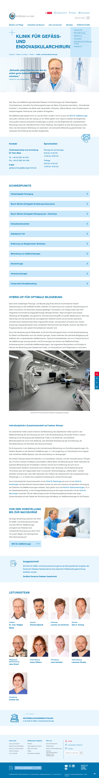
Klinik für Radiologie (54, 472)
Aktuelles (69, 15)
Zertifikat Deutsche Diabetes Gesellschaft (40, 567)
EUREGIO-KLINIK (83, 15)
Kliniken (32, 45)
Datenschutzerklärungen (77, 764)
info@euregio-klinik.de (45, 764)
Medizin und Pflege (16, 15)
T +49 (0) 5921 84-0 (56, 764)
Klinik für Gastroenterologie (73, 478)
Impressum (67, 764)
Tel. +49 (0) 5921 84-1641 (19, 148)
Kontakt (69, 739)
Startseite (11, 45)
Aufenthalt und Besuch (35, 15)
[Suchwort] (80, 8)
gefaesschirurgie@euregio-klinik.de (22, 158)
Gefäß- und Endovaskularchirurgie (46, 45)
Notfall (68, 731)
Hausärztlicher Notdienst (73, 735)
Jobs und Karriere (55, 15)
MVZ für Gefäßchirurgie (78, 106)
